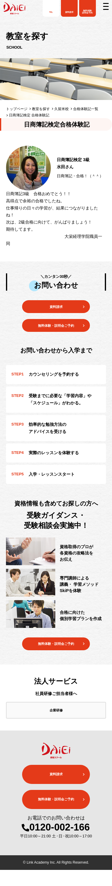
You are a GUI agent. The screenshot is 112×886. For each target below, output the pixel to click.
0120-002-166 (59, 843)
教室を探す (41, 109)
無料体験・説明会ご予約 (56, 653)
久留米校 (61, 109)
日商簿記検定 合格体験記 (29, 115)
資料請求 (56, 308)
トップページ (16, 109)
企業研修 (56, 724)
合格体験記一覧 (85, 109)
